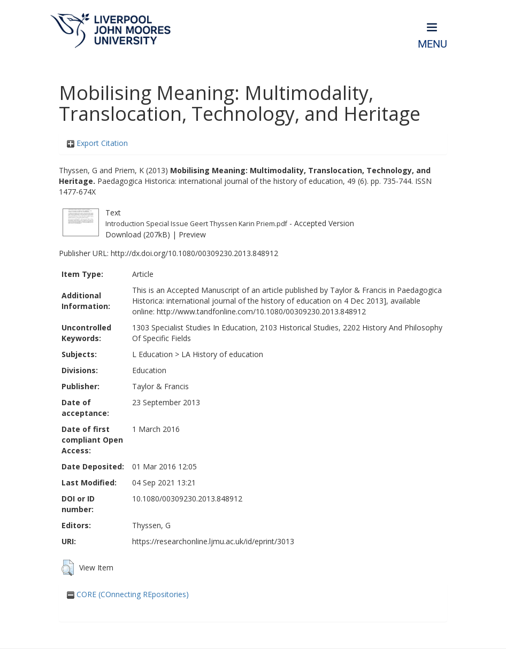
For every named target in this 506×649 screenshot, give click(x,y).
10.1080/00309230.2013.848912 (187, 498)
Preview (192, 234)
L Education (152, 354)
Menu (432, 44)
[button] (68, 568)
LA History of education (222, 354)
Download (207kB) (137, 234)
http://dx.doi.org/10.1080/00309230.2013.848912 (194, 253)
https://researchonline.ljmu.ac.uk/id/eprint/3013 (213, 541)
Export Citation (97, 143)
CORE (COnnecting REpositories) (128, 594)
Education (149, 370)
